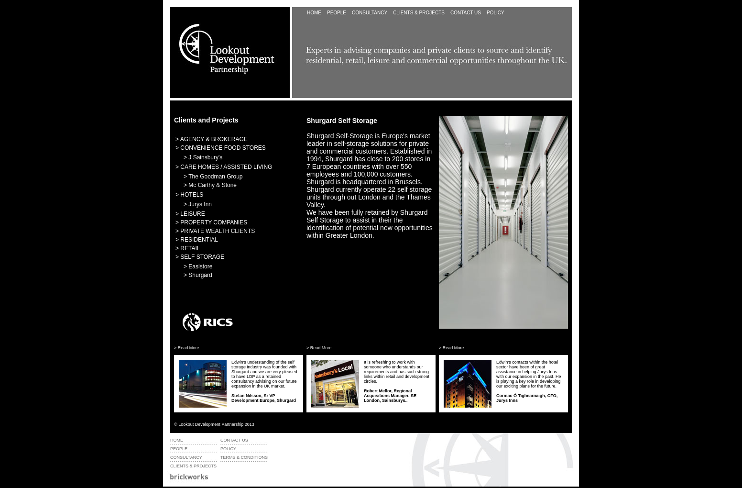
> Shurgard (198, 275)
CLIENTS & (419, 12)
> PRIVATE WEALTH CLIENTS (215, 231)
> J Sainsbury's (203, 157)
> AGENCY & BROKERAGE (211, 139)
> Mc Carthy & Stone (210, 185)
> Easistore (198, 266)
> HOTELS (189, 194)
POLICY (495, 12)
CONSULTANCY (369, 12)
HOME (314, 12)
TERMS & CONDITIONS (244, 457)
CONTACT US (465, 12)
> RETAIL (187, 248)
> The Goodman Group (213, 176)
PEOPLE (336, 12)
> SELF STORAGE (199, 257)
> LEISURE (190, 214)
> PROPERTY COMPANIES (211, 222)
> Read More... (188, 347)
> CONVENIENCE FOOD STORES (220, 147)
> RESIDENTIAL (196, 239)
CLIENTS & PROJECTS (193, 466)
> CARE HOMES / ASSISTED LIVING (223, 167)
